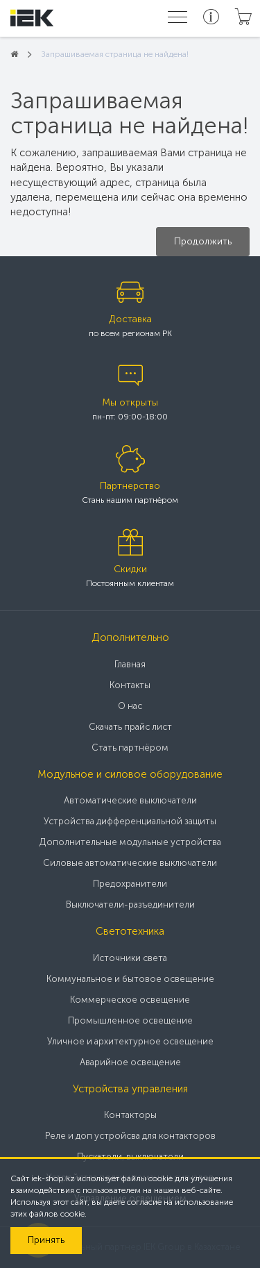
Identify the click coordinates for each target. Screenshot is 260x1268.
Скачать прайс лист (130, 726)
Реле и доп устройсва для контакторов (130, 1136)
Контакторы (130, 1115)
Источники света (130, 958)
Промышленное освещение (130, 1020)
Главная (130, 664)
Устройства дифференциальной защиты (130, 821)
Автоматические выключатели (130, 800)
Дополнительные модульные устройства (130, 842)
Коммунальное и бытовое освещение (130, 979)
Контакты (130, 685)
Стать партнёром (130, 747)
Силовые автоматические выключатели (130, 863)
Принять (46, 1240)
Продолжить (203, 241)
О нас (130, 706)
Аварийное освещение (130, 1062)
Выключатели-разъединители (130, 904)
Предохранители (130, 883)
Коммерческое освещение (130, 999)
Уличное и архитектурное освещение (130, 1041)
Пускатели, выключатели (130, 1156)
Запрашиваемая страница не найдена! (115, 54)
